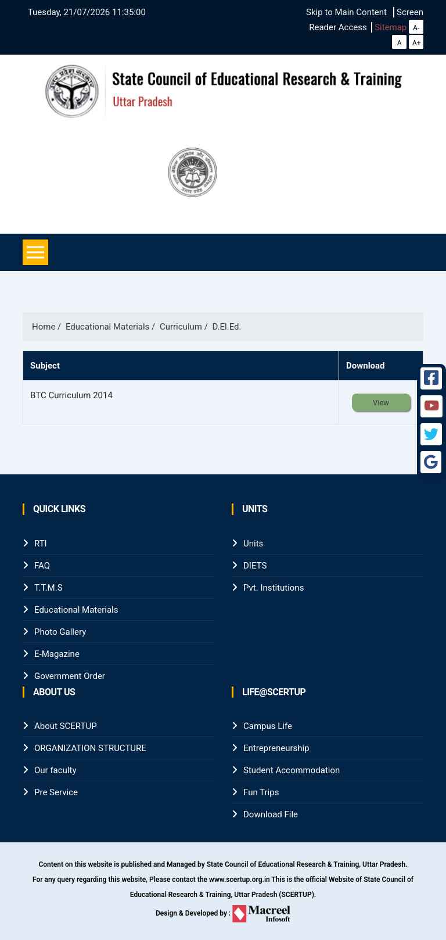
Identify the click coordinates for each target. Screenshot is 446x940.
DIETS (255, 565)
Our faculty (55, 770)
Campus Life (267, 726)
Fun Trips (261, 792)
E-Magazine (57, 654)
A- (416, 28)
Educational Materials (76, 610)
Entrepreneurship (276, 748)
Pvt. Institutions (273, 587)
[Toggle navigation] (35, 252)
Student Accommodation (291, 770)
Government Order (69, 676)
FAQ (42, 565)
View (381, 402)
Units (253, 543)
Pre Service (56, 792)
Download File (270, 814)
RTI (40, 543)
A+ (416, 43)
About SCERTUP (65, 726)
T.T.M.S (48, 587)
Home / (49, 326)
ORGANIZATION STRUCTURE (90, 748)
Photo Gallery (60, 632)
